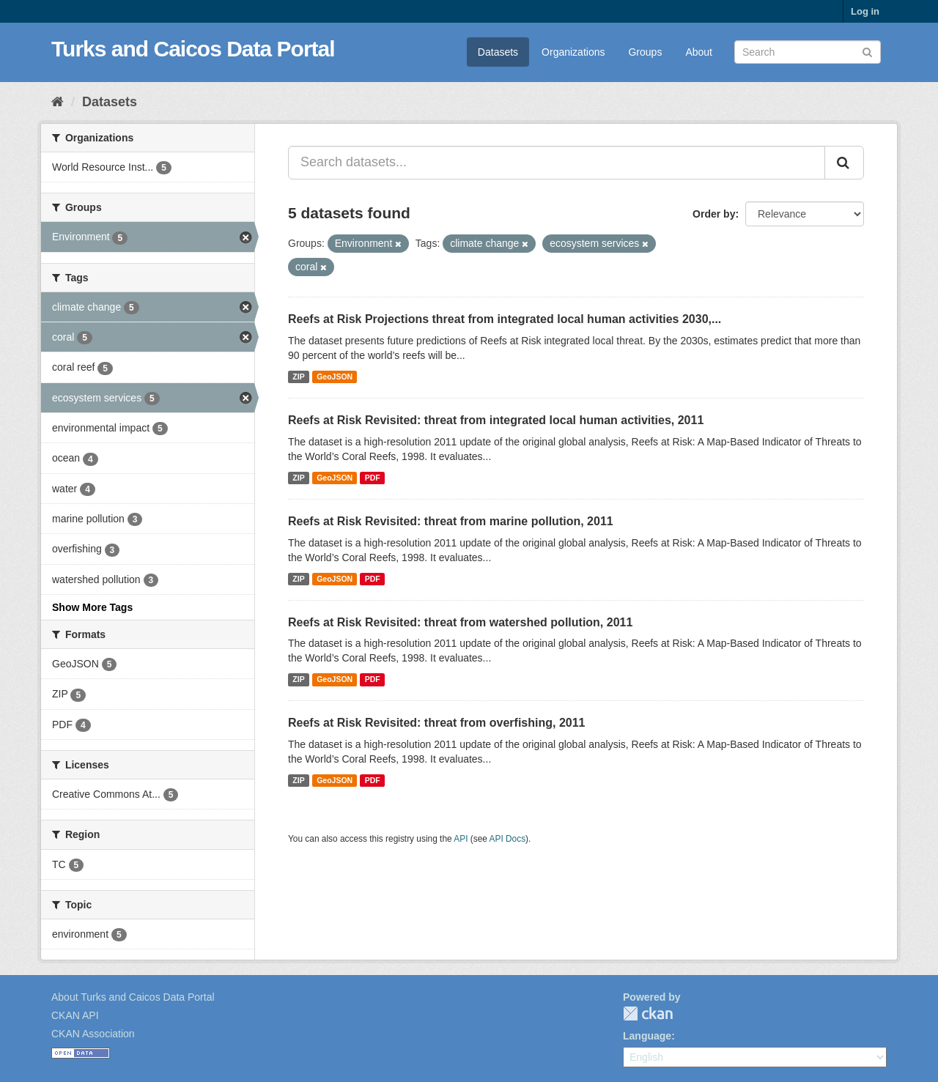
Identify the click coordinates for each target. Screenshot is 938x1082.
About (698, 52)
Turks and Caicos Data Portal (193, 49)
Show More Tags (92, 607)
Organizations (573, 52)
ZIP (298, 376)
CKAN (648, 1013)
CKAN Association (93, 1034)
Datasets (498, 52)
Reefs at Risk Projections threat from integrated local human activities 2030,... (504, 319)
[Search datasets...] (556, 162)
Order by (714, 214)
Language (647, 1036)
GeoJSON (334, 376)
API (461, 839)
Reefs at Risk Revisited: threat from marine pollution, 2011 (450, 521)
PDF (372, 477)
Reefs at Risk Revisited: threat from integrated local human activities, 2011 (496, 420)
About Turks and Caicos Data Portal (133, 997)
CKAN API (75, 1015)
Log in (865, 11)
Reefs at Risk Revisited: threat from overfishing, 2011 (436, 722)
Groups (645, 52)
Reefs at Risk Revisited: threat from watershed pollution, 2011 (460, 622)
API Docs (508, 839)
